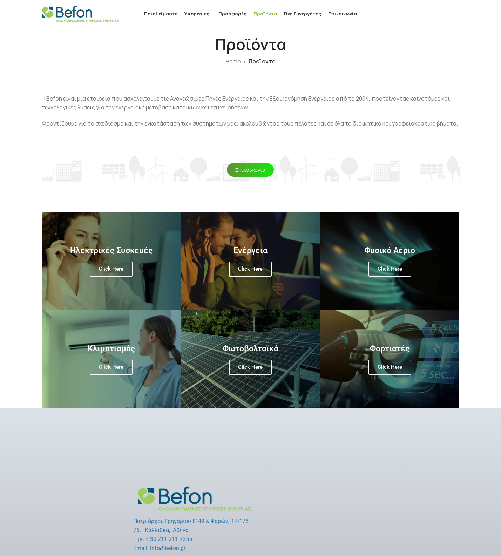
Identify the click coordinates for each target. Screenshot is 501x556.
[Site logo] (80, 13)
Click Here (111, 269)
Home (233, 61)
